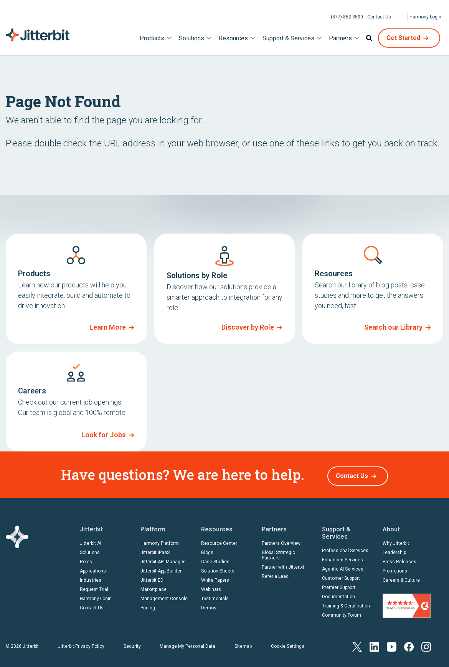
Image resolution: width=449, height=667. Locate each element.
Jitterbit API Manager (162, 559)
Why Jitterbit (396, 540)
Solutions (90, 550)
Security (132, 643)
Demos (208, 605)
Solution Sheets (217, 568)
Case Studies (215, 559)
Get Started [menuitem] (403, 37)
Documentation (338, 594)
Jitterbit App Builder (161, 568)
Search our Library (393, 327)
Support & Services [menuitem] (288, 38)
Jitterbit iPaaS (155, 550)
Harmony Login (425, 17)
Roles (86, 559)
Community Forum (341, 612)
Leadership (394, 550)
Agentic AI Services (342, 566)
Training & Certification (346, 603)
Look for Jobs (103, 435)
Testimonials (215, 596)
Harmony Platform (159, 540)
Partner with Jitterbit (283, 564)
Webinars (211, 586)
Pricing (147, 605)
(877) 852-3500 (347, 17)
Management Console (164, 596)
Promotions (395, 568)
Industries (90, 577)
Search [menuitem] (369, 38)
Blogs (207, 550)
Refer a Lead (275, 573)
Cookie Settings (287, 643)
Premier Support (338, 584)
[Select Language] (400, 17)
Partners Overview (281, 540)
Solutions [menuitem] (191, 38)
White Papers (215, 577)
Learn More (107, 327)
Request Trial (94, 586)
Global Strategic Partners (278, 552)
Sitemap (243, 643)
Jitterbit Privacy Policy (81, 643)
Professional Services (345, 548)
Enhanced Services (342, 557)
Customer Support (341, 575)
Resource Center (219, 540)
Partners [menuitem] (340, 38)
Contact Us (379, 17)
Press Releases (399, 559)
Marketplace (153, 586)
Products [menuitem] (152, 38)
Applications (93, 568)
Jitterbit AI (90, 540)
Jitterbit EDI (152, 577)
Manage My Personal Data (187, 643)
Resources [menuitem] (233, 38)
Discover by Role (247, 327)
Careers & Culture (401, 577)
